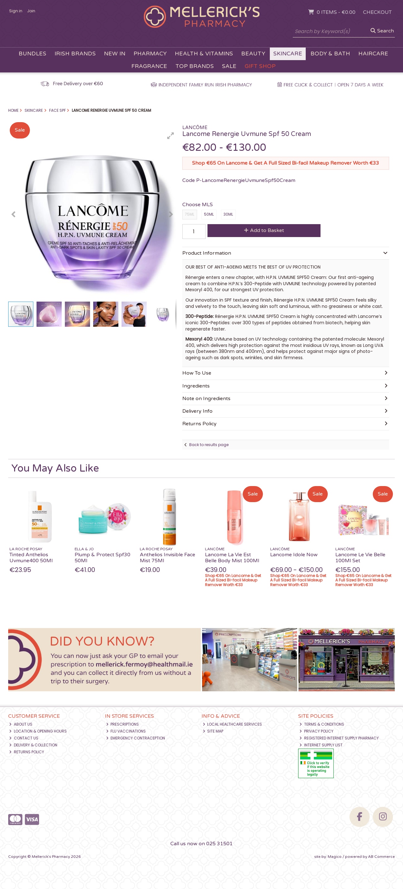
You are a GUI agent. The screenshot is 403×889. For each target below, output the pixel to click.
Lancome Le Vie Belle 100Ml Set (360, 558)
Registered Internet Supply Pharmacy (339, 738)
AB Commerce (381, 856)
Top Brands (194, 66)
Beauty (253, 53)
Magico (335, 856)
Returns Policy (26, 752)
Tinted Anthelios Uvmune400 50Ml (31, 558)
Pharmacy (150, 53)
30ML (228, 214)
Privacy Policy (316, 731)
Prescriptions (122, 724)
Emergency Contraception (135, 738)
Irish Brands (75, 53)
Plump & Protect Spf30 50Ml (102, 558)
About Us (20, 724)
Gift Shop (260, 66)
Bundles (32, 53)
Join (31, 11)
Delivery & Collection (33, 745)
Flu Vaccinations (126, 731)
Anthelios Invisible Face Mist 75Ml (167, 558)
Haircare (373, 53)
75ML (189, 214)
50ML (209, 214)
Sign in (15, 11)
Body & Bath (330, 53)
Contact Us (23, 738)
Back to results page (209, 444)
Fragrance (149, 66)
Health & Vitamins (204, 53)
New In (114, 53)
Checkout (377, 12)
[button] (171, 136)
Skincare (287, 53)
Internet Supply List (321, 745)
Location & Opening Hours (38, 731)
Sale (229, 66)
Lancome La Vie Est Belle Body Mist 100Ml (232, 558)
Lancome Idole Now (294, 555)
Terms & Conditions (321, 724)
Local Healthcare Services (232, 724)
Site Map (213, 731)
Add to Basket (264, 230)
